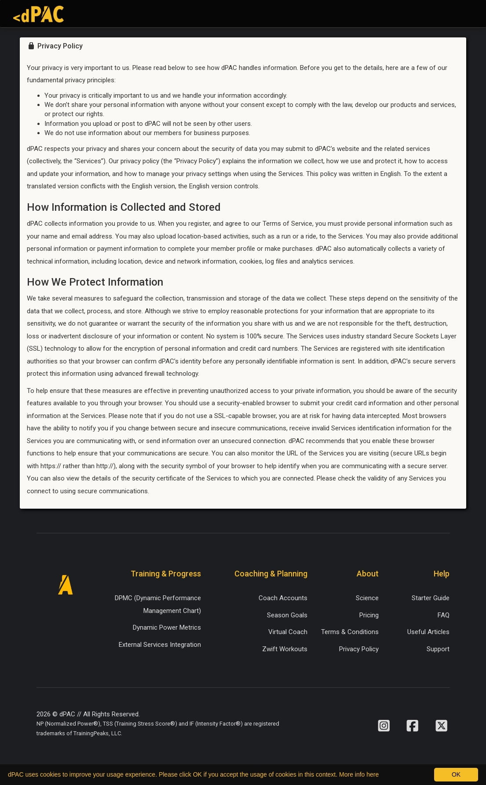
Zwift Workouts (284, 649)
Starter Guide (430, 598)
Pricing (369, 615)
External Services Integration (160, 645)
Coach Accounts (283, 598)
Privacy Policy (359, 649)
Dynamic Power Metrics (167, 627)
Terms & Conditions (350, 632)
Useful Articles (428, 632)
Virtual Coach (287, 632)
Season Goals (287, 615)
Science (367, 598)
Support (438, 649)
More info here (359, 774)
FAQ (443, 615)
